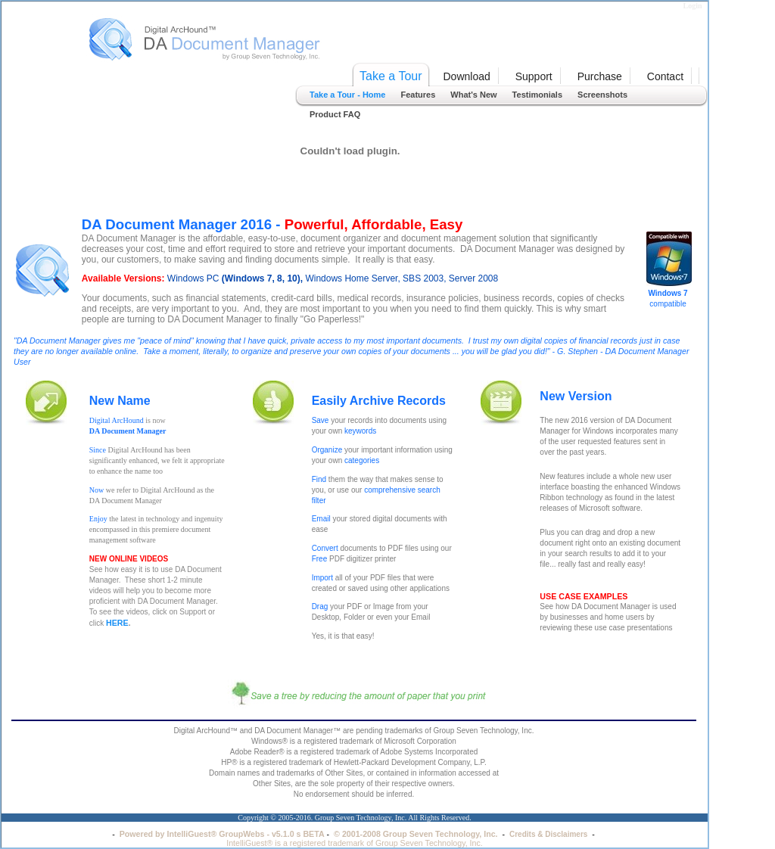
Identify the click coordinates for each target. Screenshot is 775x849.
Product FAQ (335, 114)
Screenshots (602, 94)
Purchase (599, 76)
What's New (473, 94)
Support (533, 76)
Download (467, 76)
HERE (117, 622)
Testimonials (537, 94)
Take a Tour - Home (347, 94)
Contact (665, 76)
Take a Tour (390, 76)
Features (417, 94)
